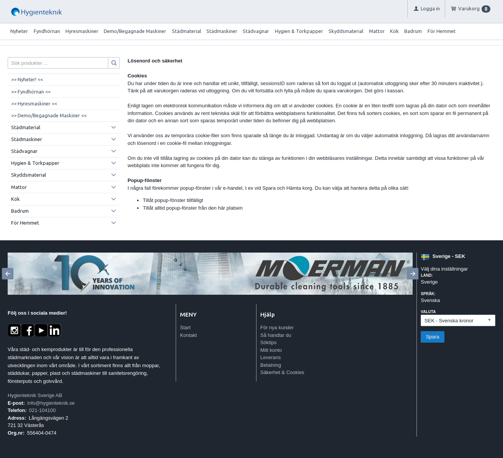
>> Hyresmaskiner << (34, 103)
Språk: (428, 294)
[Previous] (7, 273)
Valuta (428, 312)
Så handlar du (275, 335)
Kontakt (188, 335)
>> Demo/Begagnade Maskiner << (49, 115)
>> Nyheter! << (27, 79)
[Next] (412, 273)
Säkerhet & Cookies (282, 372)
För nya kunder (277, 327)
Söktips (268, 342)
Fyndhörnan (47, 31)
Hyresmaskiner (81, 31)
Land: (427, 275)
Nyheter (19, 31)
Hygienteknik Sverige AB (35, 395)
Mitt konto (271, 350)
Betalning (270, 365)
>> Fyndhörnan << (31, 91)
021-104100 (42, 410)
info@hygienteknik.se (51, 403)
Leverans (270, 357)
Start (185, 327)
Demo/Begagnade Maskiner (135, 31)
